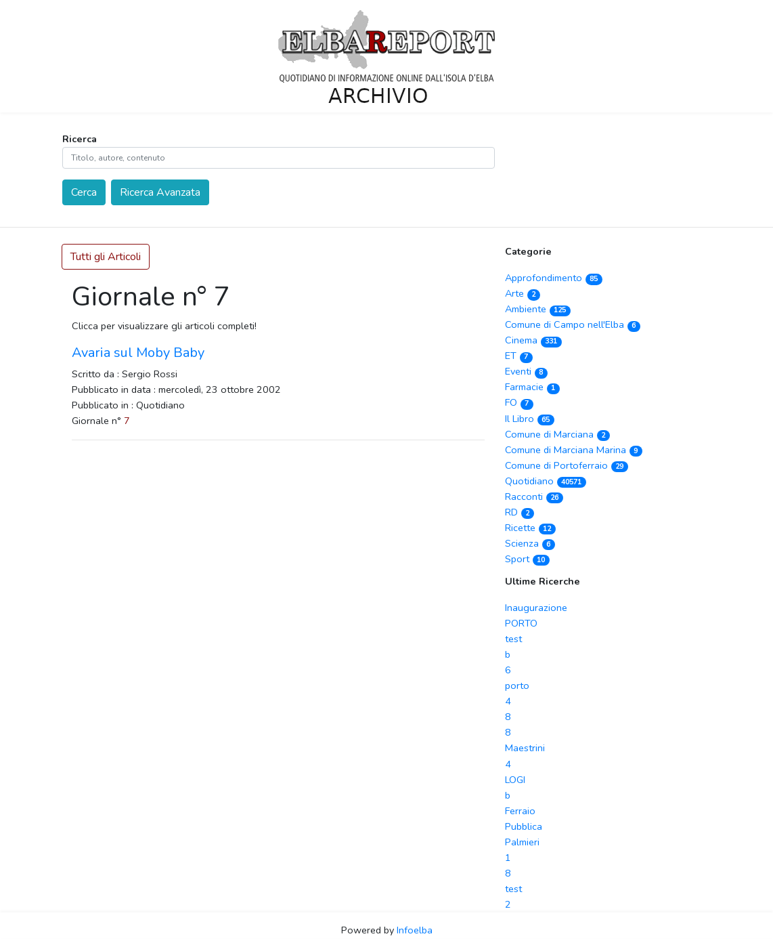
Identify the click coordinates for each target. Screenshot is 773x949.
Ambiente (538, 309)
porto (517, 685)
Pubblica (523, 826)
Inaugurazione (536, 607)
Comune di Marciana (557, 434)
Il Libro (529, 418)
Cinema (533, 340)
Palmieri (522, 842)
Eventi (526, 371)
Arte (522, 293)
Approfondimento (553, 277)
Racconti (534, 496)
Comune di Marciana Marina (573, 450)
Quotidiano (545, 481)
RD (519, 512)
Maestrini (525, 748)
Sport (527, 559)
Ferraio (520, 811)
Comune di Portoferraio (566, 465)
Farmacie (532, 387)
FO (519, 402)
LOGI (515, 779)
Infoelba (415, 930)
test (513, 639)
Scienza (530, 543)
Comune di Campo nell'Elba (572, 324)
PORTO (521, 623)
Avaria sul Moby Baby (138, 352)
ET (519, 355)
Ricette (530, 527)
